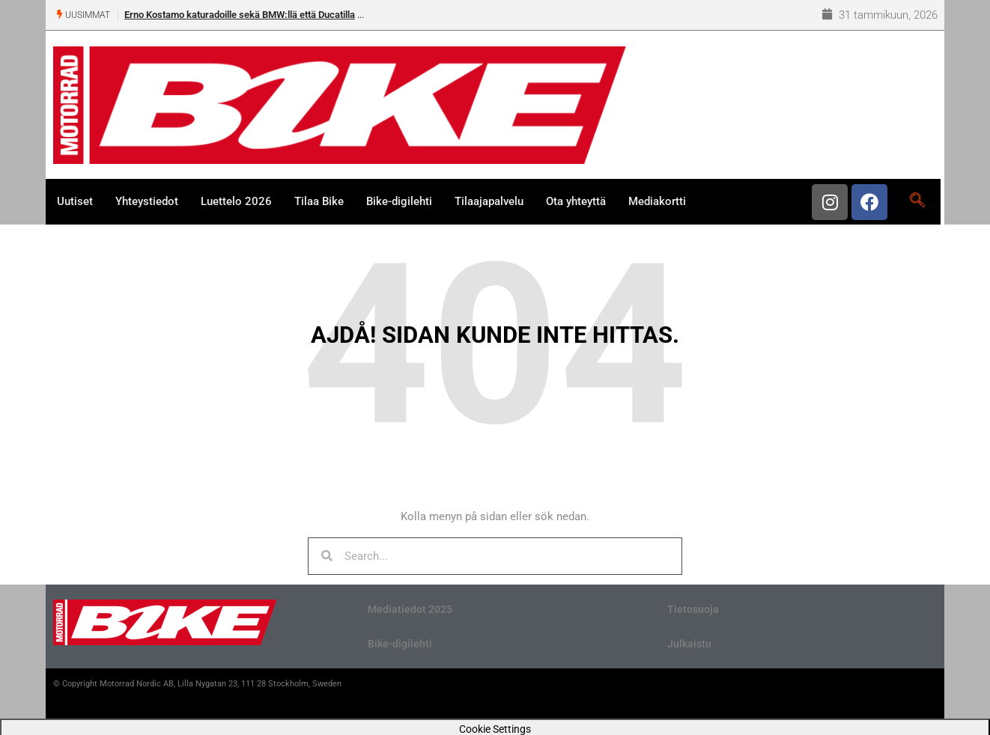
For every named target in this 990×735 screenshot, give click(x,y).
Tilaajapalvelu (489, 201)
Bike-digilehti (399, 201)
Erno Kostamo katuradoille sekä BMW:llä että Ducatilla (239, 14)
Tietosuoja (693, 609)
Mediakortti (657, 201)
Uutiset (75, 201)
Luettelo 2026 (236, 201)
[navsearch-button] (917, 201)
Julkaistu (689, 644)
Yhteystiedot (146, 201)
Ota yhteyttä (576, 201)
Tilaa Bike (319, 201)
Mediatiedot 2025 (410, 609)
